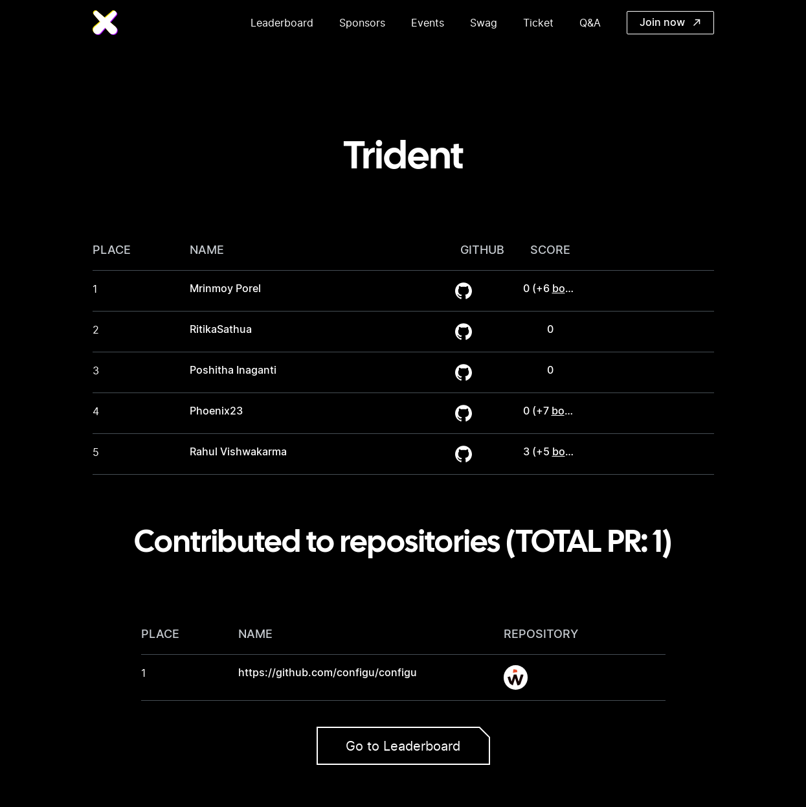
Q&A (590, 22)
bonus (568, 289)
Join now (670, 22)
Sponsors (362, 22)
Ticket (538, 22)
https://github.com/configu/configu (327, 673)
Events (427, 22)
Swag (483, 22)
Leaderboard (282, 22)
